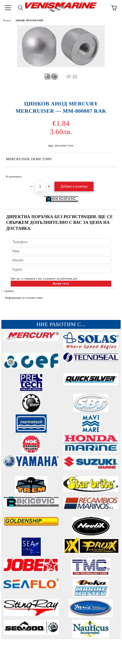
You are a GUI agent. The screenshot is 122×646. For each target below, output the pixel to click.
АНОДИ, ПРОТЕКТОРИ (29, 20)
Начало (7, 20)
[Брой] (40, 186)
